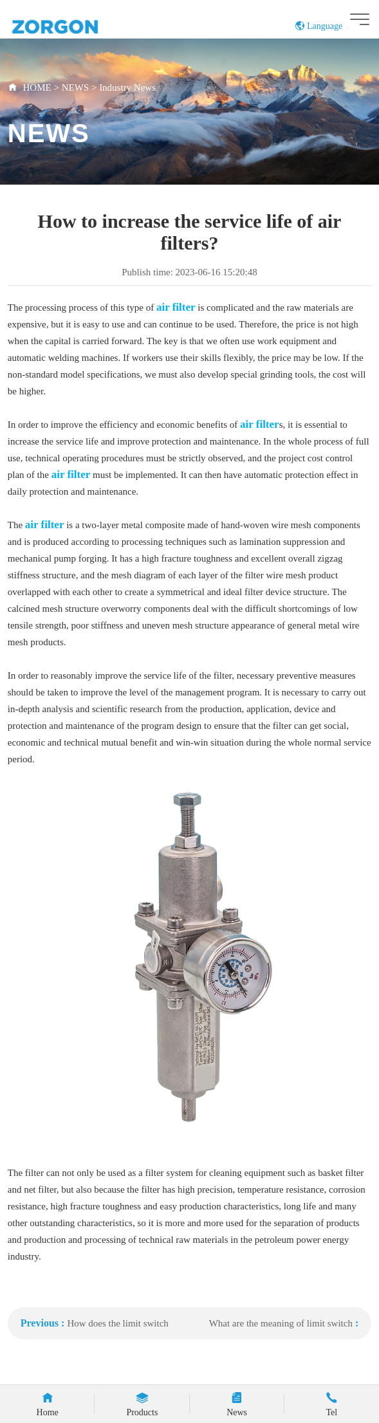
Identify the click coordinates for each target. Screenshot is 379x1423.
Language (318, 26)
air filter (176, 307)
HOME (37, 87)
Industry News (127, 87)
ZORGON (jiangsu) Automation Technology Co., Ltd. (79, 26)
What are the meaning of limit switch (281, 1323)
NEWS (76, 87)
